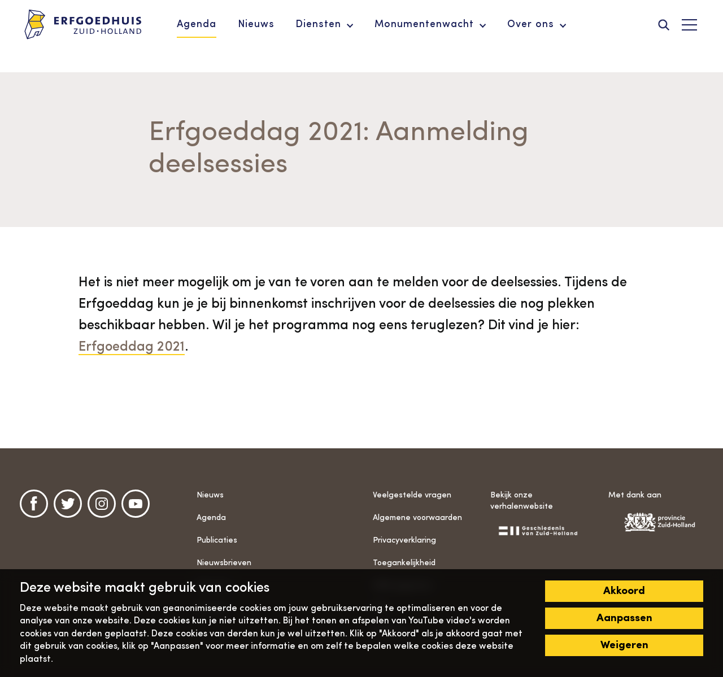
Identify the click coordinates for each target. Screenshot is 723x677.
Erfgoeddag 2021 (132, 347)
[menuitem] (196, 25)
